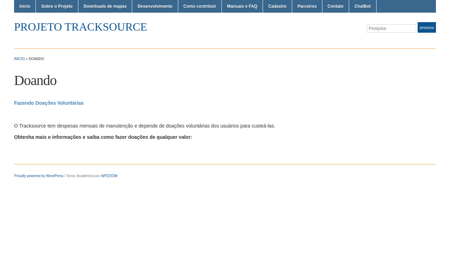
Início (24, 6)
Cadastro (277, 6)
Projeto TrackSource (80, 26)
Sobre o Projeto (56, 6)
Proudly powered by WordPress (38, 176)
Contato (335, 6)
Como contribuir (200, 6)
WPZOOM (109, 176)
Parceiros (307, 6)
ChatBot (362, 6)
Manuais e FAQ (242, 6)
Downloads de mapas (105, 6)
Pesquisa (427, 28)
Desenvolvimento (154, 6)
